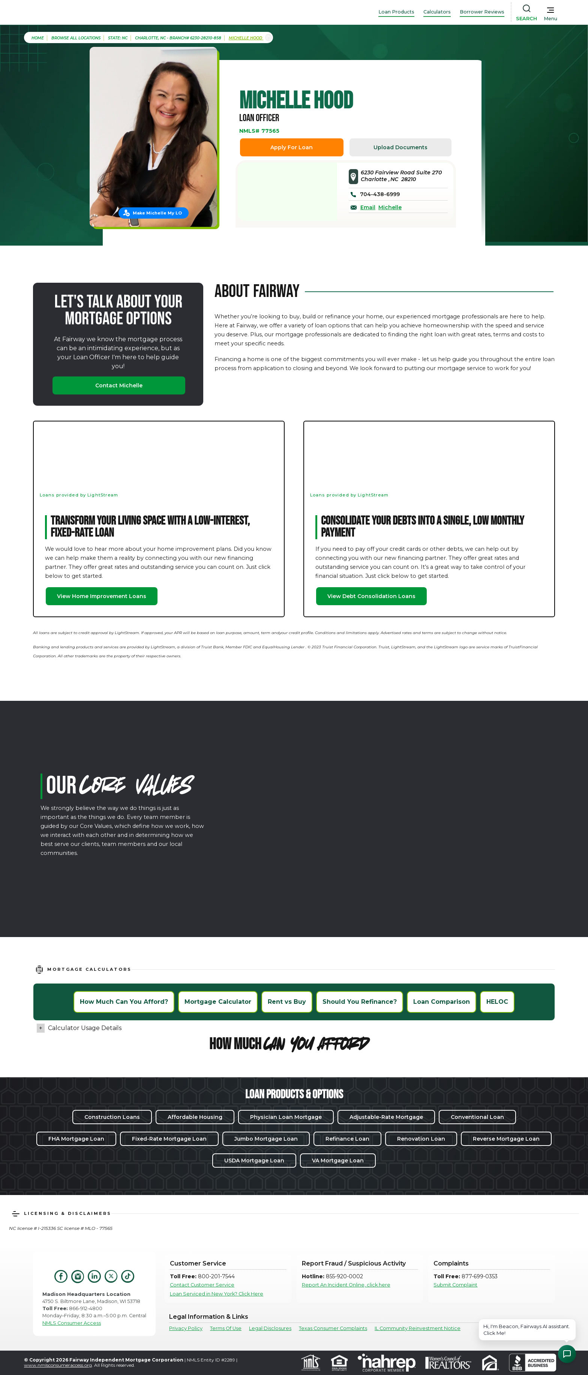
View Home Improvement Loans (101, 596)
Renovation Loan (421, 1138)
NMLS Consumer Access (71, 1323)
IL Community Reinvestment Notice (417, 1328)
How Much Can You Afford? (124, 1001)
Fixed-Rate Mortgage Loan (169, 1138)
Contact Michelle (118, 385)
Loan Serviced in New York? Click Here (216, 1294)
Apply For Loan (291, 147)
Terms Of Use (226, 1328)
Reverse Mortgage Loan (506, 1138)
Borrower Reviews (482, 12)
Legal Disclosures (270, 1328)
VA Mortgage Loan (338, 1160)
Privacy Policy (185, 1328)
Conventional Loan (477, 1117)
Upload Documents (401, 147)
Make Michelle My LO (157, 213)
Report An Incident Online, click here (346, 1285)
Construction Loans (112, 1117)
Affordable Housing (195, 1117)
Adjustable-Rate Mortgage (386, 1117)
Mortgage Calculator (217, 1001)
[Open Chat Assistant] (567, 1354)
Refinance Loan (347, 1138)
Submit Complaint (455, 1285)
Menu (550, 18)
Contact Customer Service (202, 1285)
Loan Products (396, 12)
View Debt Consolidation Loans (371, 596)
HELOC (497, 1001)
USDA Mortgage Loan (254, 1160)
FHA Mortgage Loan (76, 1138)
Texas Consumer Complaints (333, 1328)
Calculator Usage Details (85, 1028)
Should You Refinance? (359, 1001)
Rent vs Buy (287, 1001)
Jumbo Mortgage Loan (266, 1138)
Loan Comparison (441, 1001)
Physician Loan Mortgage (286, 1117)
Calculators (437, 12)
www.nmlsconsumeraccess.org (58, 1365)
